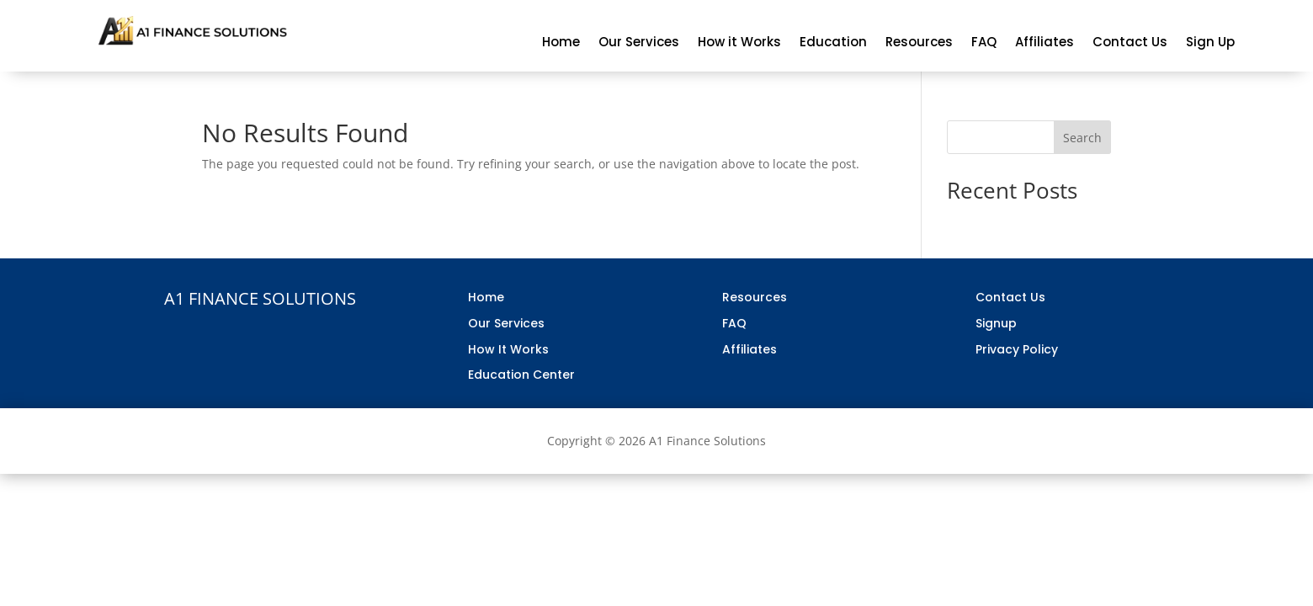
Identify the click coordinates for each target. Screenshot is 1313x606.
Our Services (638, 43)
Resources (919, 43)
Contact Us (1129, 43)
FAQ (984, 43)
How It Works (508, 349)
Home (561, 43)
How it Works (739, 43)
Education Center (521, 374)
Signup (996, 323)
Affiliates (1044, 43)
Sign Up (1210, 43)
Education (833, 43)
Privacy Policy (1016, 349)
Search (1082, 138)
